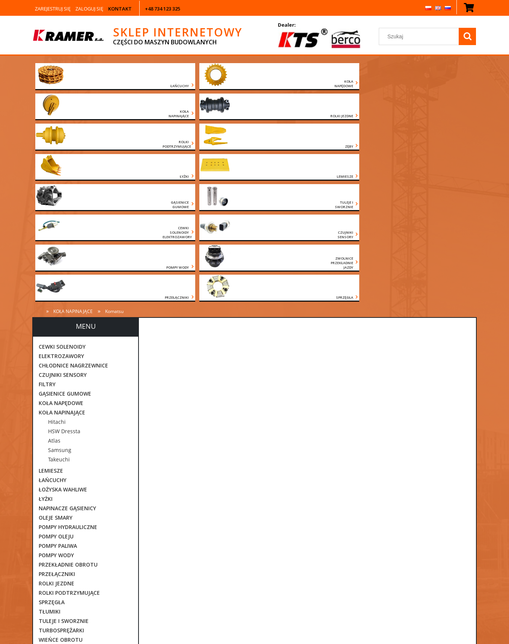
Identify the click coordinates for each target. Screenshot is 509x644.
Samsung (59, 268)
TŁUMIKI (49, 430)
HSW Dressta (64, 249)
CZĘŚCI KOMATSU (61, 524)
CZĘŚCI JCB (52, 514)
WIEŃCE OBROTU (61, 458)
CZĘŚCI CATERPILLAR (65, 495)
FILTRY (47, 202)
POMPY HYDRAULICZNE (68, 345)
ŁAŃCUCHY (52, 298)
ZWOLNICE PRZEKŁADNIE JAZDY (79, 486)
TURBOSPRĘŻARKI (61, 448)
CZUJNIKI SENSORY (63, 193)
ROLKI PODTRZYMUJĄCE (69, 411)
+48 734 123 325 (162, 8)
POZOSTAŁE (54, 542)
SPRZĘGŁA (52, 420)
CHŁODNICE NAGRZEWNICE (73, 183)
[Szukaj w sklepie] (420, 36)
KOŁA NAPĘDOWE (61, 221)
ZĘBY (45, 477)
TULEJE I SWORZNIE (64, 439)
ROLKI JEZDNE (56, 401)
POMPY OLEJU (56, 354)
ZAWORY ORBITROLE (65, 467)
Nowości (49, 552)
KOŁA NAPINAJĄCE (62, 230)
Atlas (54, 259)
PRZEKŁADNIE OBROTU (68, 383)
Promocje (51, 561)
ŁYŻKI (46, 317)
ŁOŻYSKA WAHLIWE (63, 307)
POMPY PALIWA (58, 364)
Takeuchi (59, 277)
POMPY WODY (56, 373)
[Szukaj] (467, 36)
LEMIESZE (51, 289)
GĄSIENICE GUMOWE (65, 212)
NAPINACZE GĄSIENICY (67, 326)
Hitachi (57, 240)
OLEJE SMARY (55, 336)
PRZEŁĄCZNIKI (57, 392)
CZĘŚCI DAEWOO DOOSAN (72, 505)
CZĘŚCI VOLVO (57, 533)
